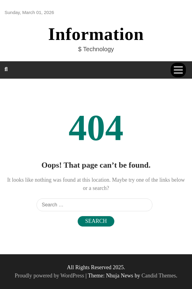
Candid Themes (158, 276)
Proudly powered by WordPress (50, 276)
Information (96, 34)
